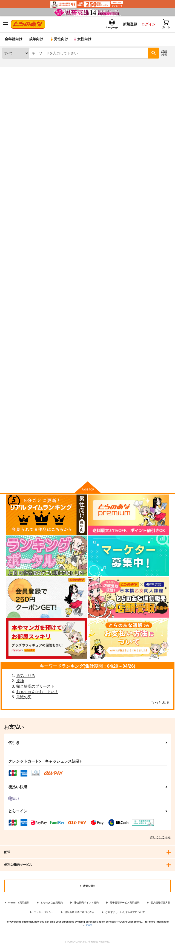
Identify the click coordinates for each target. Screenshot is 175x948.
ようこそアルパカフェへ (21, 393)
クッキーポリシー (43, 912)
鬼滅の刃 (23, 697)
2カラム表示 (158, 141)
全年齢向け (13, 39)
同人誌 (32, 70)
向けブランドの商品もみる (87, 469)
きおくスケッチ (73, 246)
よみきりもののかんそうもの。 (27, 246)
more (89, 925)
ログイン (148, 24)
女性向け (82, 39)
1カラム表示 (168, 141)
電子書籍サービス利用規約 (124, 903)
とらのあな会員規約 (52, 903)
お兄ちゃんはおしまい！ (37, 692)
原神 (20, 681)
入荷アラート (15, 79)
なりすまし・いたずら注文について (125, 912)
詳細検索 (164, 53)
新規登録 (129, 24)
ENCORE (126, 246)
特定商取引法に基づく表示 (79, 912)
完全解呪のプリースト (35, 686)
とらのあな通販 (12, 70)
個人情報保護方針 (160, 903)
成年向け (36, 39)
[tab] (45, 128)
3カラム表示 (149, 141)
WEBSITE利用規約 (18, 903)
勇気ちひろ (25, 676)
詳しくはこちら (160, 837)
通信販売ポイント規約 (86, 903)
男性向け (59, 39)
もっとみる (160, 702)
